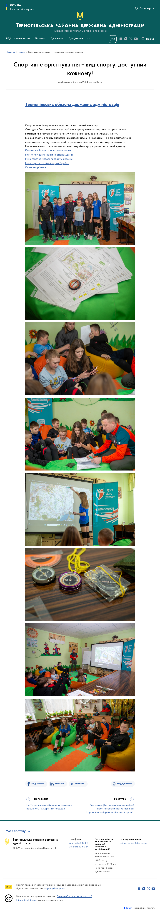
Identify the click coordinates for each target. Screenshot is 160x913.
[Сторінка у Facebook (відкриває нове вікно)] (121, 39)
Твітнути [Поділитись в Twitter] (80, 784)
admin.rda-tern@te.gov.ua (133, 843)
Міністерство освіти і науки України (47, 163)
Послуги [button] (40, 38)
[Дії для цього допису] (80, 119)
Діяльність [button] (57, 38)
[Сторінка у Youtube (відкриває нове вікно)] (136, 39)
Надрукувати (124, 784)
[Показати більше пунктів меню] (88, 38)
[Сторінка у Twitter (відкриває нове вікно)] (131, 39)
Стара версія (147, 8)
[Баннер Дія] (113, 39)
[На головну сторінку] (80, 21)
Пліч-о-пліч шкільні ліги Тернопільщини (49, 154)
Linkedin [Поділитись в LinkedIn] (59, 784)
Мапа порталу (16, 831)
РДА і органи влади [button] (18, 38)
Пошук (150, 39)
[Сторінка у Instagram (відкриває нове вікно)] (126, 39)
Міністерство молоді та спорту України (48, 159)
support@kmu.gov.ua (54, 888)
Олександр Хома (35, 167)
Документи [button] (76, 38)
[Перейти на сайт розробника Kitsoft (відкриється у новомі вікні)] (128, 908)
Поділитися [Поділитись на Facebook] (37, 784)
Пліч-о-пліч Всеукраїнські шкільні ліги (48, 150)
